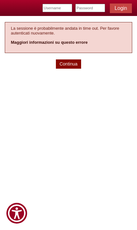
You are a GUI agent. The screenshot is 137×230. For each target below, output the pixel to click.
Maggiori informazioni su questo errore (49, 42)
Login (121, 8)
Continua (68, 63)
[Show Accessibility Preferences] (16, 213)
